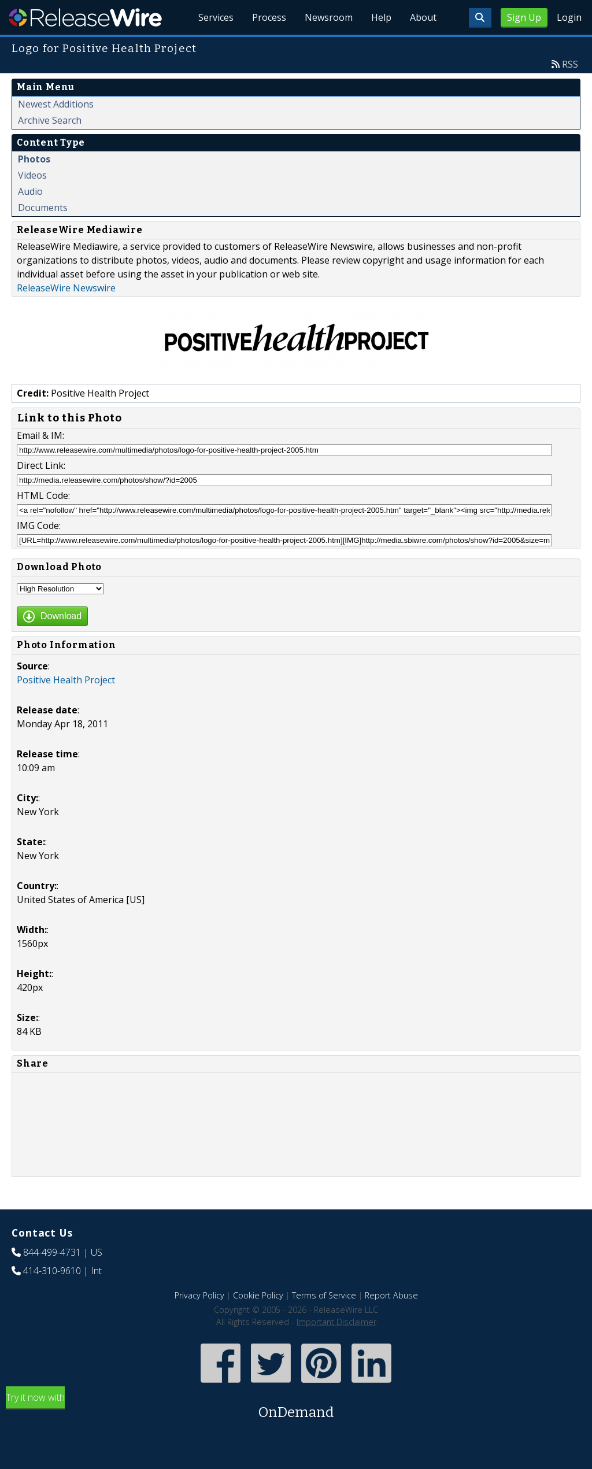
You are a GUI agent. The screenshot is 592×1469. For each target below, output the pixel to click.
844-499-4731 (52, 1252)
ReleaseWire (85, 17)
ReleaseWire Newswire (66, 288)
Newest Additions (56, 104)
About (423, 17)
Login (569, 17)
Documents (43, 207)
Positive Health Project (66, 680)
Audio (30, 191)
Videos (32, 175)
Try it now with (296, 1407)
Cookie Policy (258, 1295)
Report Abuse (391, 1295)
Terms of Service (324, 1295)
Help (381, 17)
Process (269, 17)
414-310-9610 (52, 1270)
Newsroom (329, 17)
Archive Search (50, 120)
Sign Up (524, 17)
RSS (570, 64)
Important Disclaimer (336, 1321)
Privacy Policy (199, 1295)
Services (216, 17)
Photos (34, 159)
